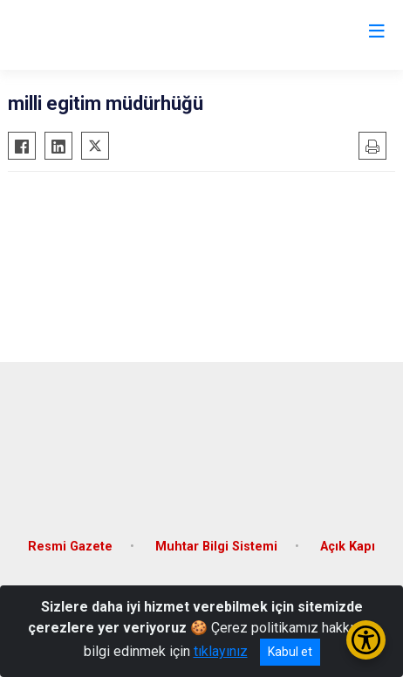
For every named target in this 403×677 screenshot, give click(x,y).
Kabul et (290, 652)
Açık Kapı (347, 546)
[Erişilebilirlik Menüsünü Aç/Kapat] (366, 640)
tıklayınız (221, 651)
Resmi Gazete (70, 546)
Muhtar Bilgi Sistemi (216, 546)
